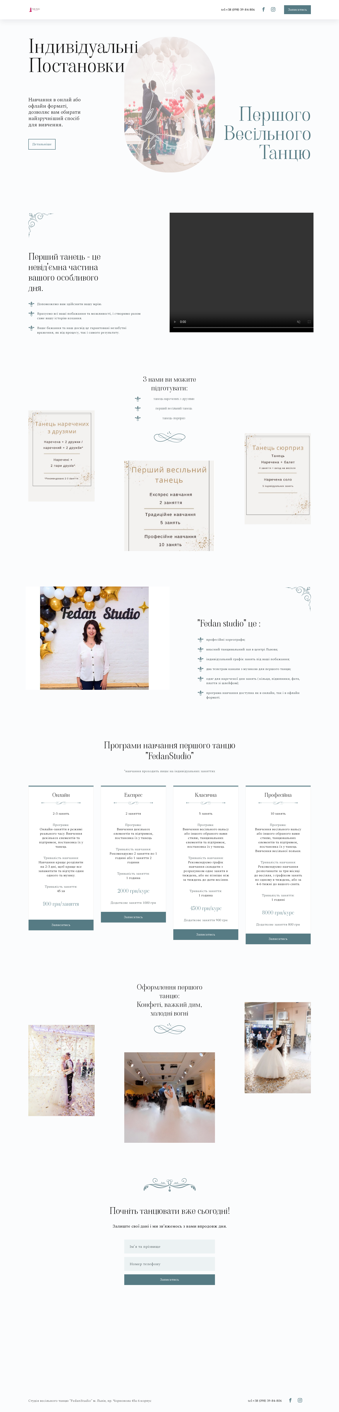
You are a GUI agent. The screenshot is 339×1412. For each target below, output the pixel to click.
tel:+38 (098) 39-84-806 (238, 9)
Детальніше (42, 144)
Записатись (297, 9)
